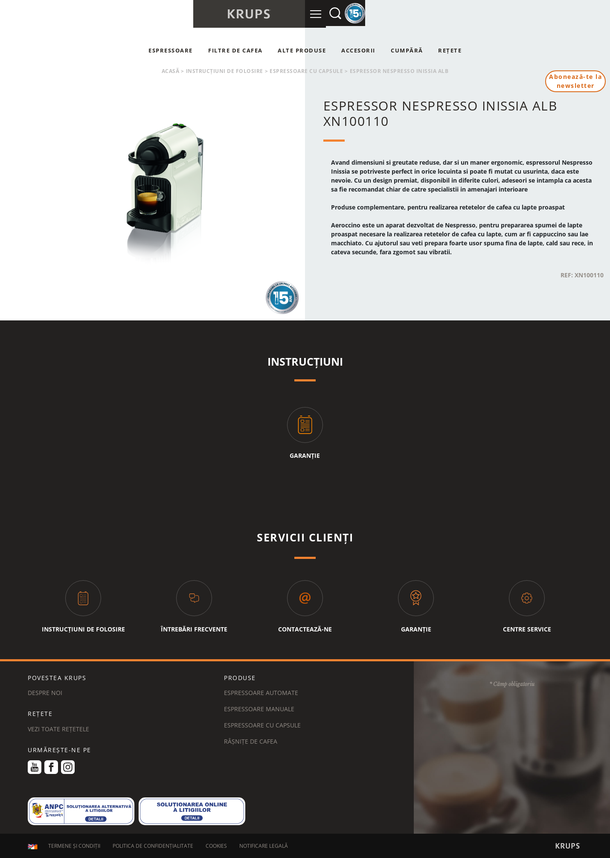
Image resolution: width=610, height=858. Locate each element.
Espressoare (170, 50)
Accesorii (358, 50)
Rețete (450, 50)
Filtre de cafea (235, 50)
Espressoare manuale (259, 709)
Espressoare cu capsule (306, 71)
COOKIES (216, 846)
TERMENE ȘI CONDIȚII (74, 846)
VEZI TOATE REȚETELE (58, 729)
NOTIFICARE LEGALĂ (263, 846)
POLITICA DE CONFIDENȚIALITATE (153, 846)
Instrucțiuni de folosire (224, 71)
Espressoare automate (261, 693)
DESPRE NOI (45, 693)
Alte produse (302, 50)
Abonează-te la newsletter (575, 81)
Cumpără (407, 50)
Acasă (171, 71)
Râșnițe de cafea (250, 741)
